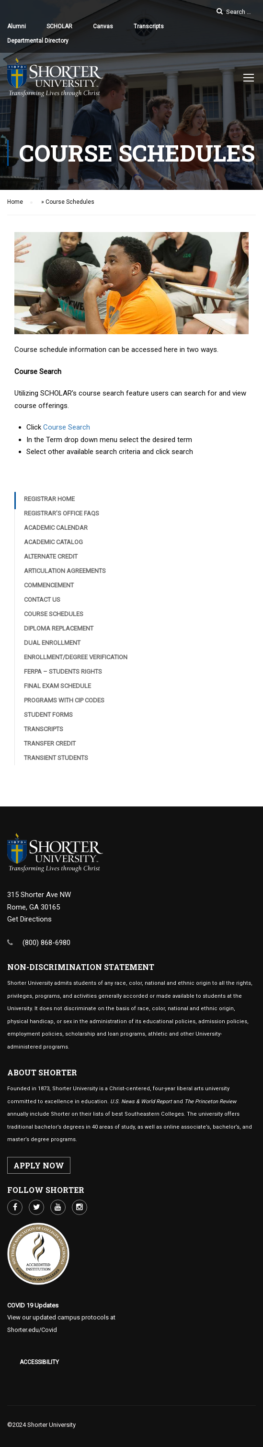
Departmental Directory (38, 40)
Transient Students (56, 757)
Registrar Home (49, 498)
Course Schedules (53, 614)
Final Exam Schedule (57, 685)
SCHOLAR (59, 26)
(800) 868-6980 (46, 942)
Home (15, 201)
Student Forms (48, 714)
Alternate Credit (51, 556)
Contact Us (42, 599)
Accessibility (39, 1362)
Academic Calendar (56, 527)
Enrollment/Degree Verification (75, 657)
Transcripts (149, 26)
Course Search (66, 427)
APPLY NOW (38, 1165)
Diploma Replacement (58, 628)
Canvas (103, 26)
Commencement (49, 585)
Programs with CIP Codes (64, 700)
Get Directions (29, 919)
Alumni (16, 26)
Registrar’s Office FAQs (61, 513)
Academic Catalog (53, 542)
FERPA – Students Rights (63, 671)
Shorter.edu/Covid (32, 1329)
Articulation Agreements (65, 570)
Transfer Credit (50, 743)
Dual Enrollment (52, 642)
